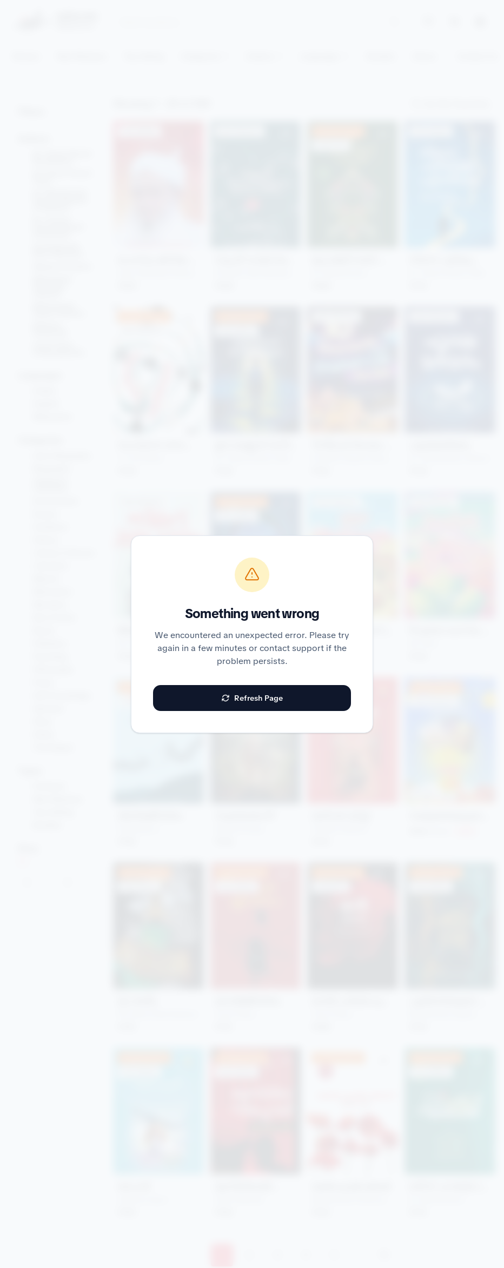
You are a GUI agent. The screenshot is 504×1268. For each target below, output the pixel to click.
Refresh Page (252, 698)
